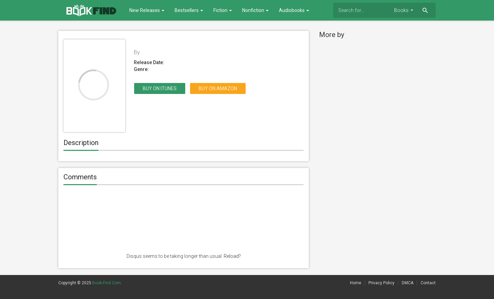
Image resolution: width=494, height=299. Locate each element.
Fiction (222, 10)
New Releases (146, 10)
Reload (231, 256)
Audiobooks (294, 10)
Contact (428, 282)
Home (355, 282)
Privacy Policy (381, 282)
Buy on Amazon (218, 88)
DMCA (407, 282)
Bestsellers (189, 10)
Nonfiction (255, 10)
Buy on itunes (160, 88)
